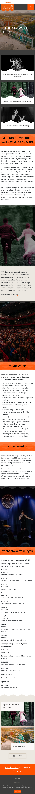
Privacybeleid (17, 782)
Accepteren (18, 791)
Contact (17, 778)
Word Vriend (11, 767)
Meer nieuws (17, 756)
